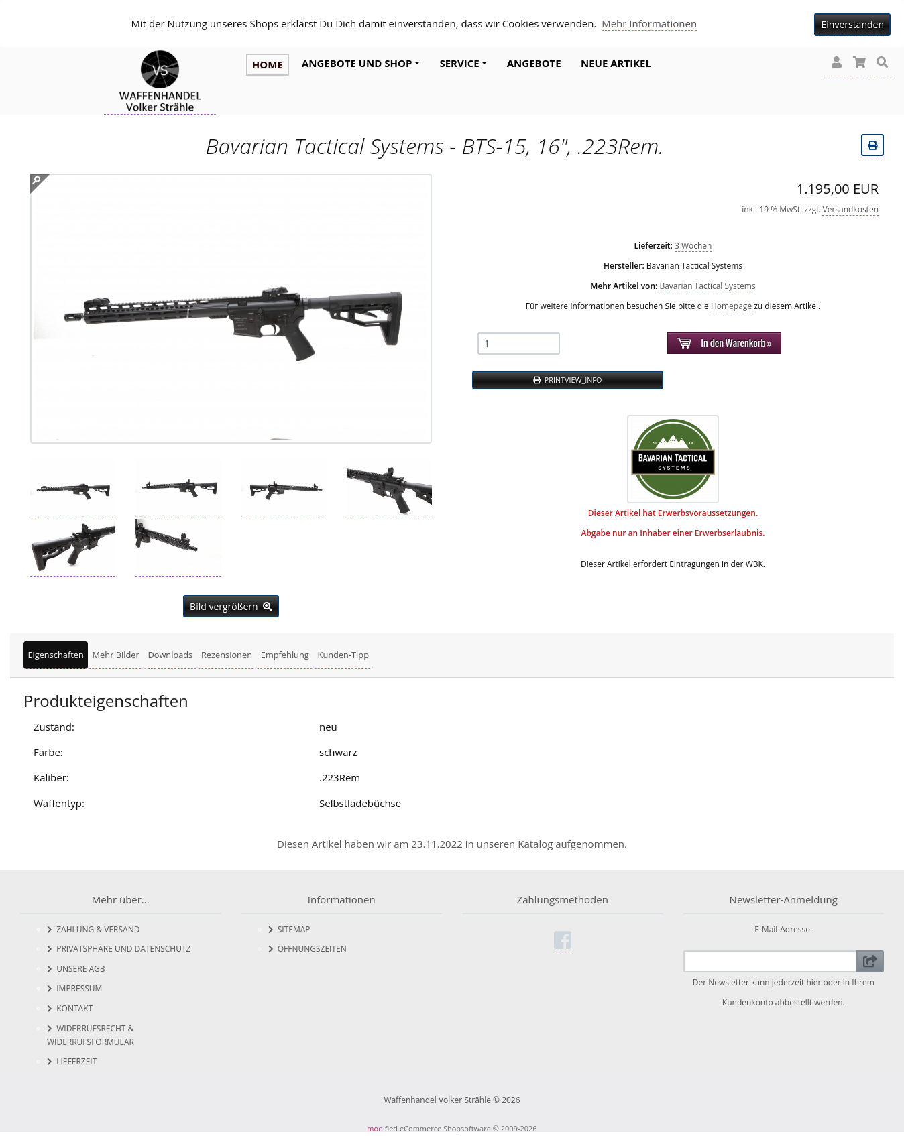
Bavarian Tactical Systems (707, 282)
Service (459, 63)
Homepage (731, 302)
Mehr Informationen (649, 23)
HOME (267, 64)
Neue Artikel (616, 63)
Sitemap (289, 926)
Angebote (534, 63)
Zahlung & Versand (93, 926)
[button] (837, 62)
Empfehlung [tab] (285, 652)
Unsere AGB (76, 965)
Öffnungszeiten (307, 946)
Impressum (74, 985)
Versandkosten (850, 206)
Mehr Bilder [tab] (116, 652)
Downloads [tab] (170, 652)
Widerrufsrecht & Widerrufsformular (90, 1031)
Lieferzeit (72, 1058)
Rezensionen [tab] (226, 652)
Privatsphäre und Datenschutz (118, 946)
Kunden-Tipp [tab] (343, 652)
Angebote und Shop (357, 63)
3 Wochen (693, 242)
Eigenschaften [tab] (55, 652)
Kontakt (70, 1005)
